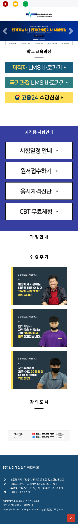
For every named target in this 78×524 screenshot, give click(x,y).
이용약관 (28, 505)
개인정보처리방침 (12, 505)
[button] (6, 31)
